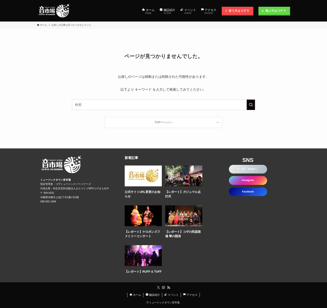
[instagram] (163, 287)
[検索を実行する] (251, 105)
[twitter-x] (158, 287)
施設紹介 (153, 294)
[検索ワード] (163, 105)
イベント (171, 294)
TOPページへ (163, 122)
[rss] (168, 287)
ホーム (135, 294)
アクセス (190, 294)
